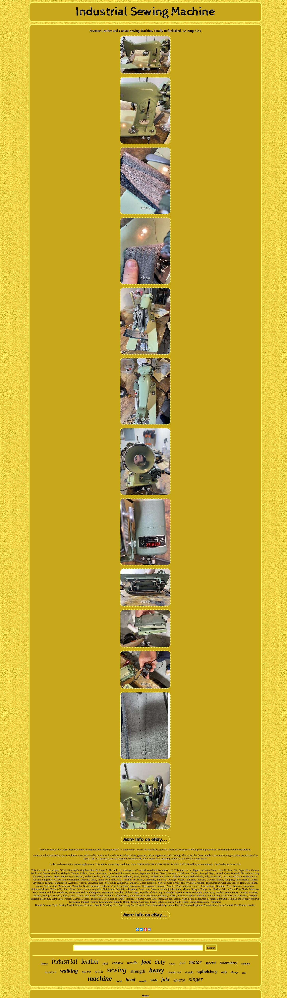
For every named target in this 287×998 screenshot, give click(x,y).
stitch (99, 972)
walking (69, 971)
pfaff (105, 963)
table (153, 980)
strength (137, 971)
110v (244, 973)
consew (117, 963)
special (210, 963)
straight (189, 972)
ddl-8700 (179, 980)
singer (196, 979)
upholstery (207, 971)
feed (182, 963)
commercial (174, 972)
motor (195, 962)
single (172, 963)
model (119, 981)
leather (90, 961)
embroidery (228, 963)
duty (160, 961)
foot (146, 962)
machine (100, 978)
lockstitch (50, 972)
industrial (64, 961)
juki (165, 979)
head (130, 979)
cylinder (245, 963)
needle (132, 963)
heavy (156, 970)
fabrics (44, 963)
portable (142, 981)
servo (86, 971)
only (224, 972)
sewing (116, 970)
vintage (234, 972)
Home (145, 995)
